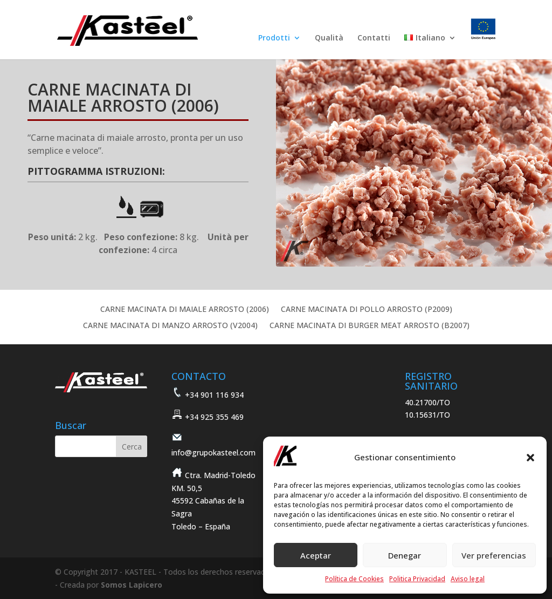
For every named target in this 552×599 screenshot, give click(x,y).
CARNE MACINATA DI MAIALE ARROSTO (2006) (184, 309)
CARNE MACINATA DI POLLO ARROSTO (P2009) (366, 309)
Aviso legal (468, 578)
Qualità (329, 38)
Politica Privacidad (417, 578)
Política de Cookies (354, 578)
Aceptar (315, 555)
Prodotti (274, 38)
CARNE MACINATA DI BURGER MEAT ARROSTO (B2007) (370, 326)
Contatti (373, 38)
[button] (530, 457)
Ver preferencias (493, 555)
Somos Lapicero (131, 585)
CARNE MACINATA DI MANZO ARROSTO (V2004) (170, 326)
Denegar (404, 555)
